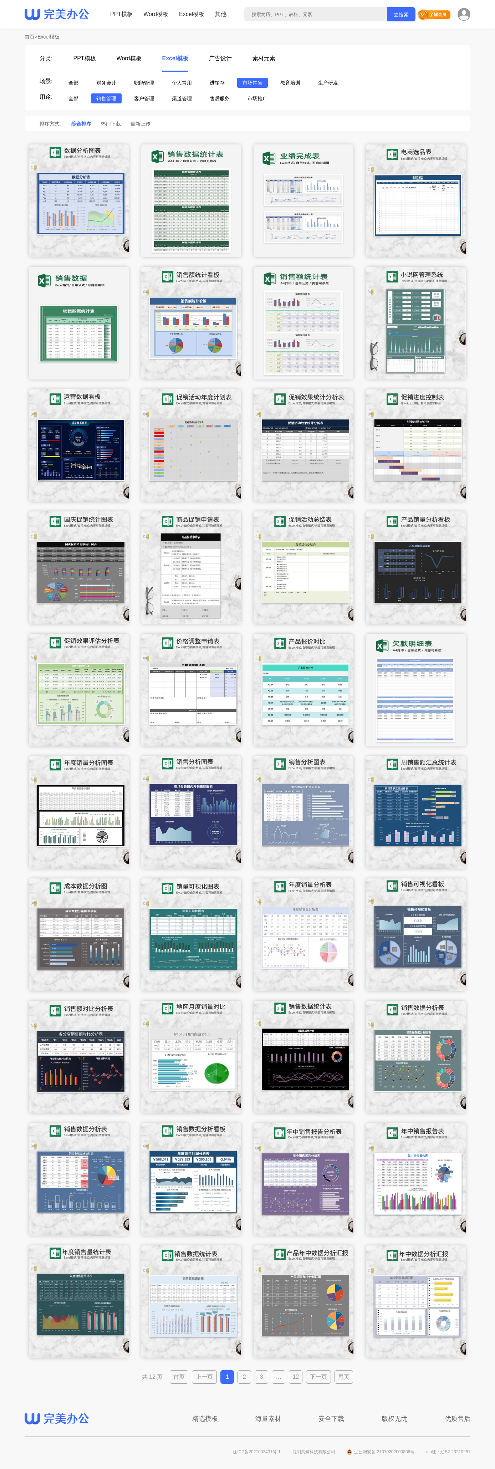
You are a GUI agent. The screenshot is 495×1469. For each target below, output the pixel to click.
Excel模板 (191, 14)
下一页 (318, 1377)
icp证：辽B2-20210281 (448, 1451)
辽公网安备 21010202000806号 (384, 1451)
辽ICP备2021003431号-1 (256, 1451)
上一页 (204, 1377)
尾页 (343, 1377)
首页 (179, 1377)
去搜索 (401, 14)
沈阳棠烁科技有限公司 (313, 1451)
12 (295, 1377)
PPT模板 (121, 14)
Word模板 (155, 14)
